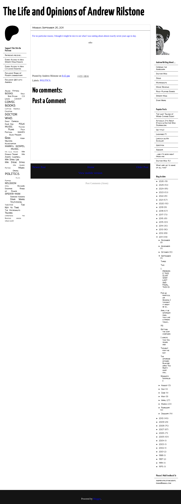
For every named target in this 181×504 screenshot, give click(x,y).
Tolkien (8, 212)
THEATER (9, 205)
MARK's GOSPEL (15, 146)
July (163, 389)
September (166, 256)
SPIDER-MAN (12, 193)
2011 (161, 237)
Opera (15, 170)
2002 (162, 448)
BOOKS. (9, 93)
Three (163, 261)
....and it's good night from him (165, 155)
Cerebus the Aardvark (161, 68)
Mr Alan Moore (11, 152)
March (164, 404)
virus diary (9, 221)
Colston (8, 111)
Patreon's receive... (13, 55)
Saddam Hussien (17, 196)
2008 (162, 425)
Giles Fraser (15, 134)
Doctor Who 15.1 (163, 160)
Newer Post (39, 167)
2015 (161, 222)
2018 (161, 211)
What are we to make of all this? (166, 166)
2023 (161, 192)
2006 (162, 433)
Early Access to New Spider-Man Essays (14, 60)
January (165, 413)
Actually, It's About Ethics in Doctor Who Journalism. (166, 123)
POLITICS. (45, 80)
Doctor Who (161, 73)
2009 (162, 422)
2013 (161, 229)
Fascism (22, 127)
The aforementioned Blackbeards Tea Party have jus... (166, 364)
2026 (162, 181)
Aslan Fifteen (12, 90)
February (165, 407)
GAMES (21, 132)
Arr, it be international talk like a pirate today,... (166, 316)
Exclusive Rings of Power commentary (14, 74)
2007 (162, 429)
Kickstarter (10, 143)
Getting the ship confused (166, 331)
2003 (162, 444)
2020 (162, 203)
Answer (159, 149)
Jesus (158, 78)
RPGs (7, 186)
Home (90, 167)
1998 (161, 455)
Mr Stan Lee (12, 159)
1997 (161, 459)
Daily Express (12, 121)
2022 (161, 196)
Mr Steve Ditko (15, 162)
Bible (23, 93)
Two (162, 265)
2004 (162, 440)
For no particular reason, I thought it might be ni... (166, 300)
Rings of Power (15, 189)
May (163, 396)
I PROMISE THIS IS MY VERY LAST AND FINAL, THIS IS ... (165, 279)
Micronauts (161, 82)
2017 (161, 214)
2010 (161, 418)
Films (11, 129)
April (164, 400)
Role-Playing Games (165, 91)
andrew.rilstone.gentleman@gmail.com (166, 481)
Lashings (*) (161, 134)
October (165, 252)
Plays (18, 178)
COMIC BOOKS (10, 104)
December (165, 240)
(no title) (160, 129)
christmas (9, 215)
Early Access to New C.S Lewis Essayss (14, 67)
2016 (161, 218)
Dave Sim (9, 124)
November (165, 246)
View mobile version (90, 172)
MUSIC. (15, 148)
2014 (161, 225)
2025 (161, 185)
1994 (161, 463)
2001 (161, 451)
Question (160, 145)
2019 (161, 207)
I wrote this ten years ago (165, 341)
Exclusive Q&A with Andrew (13, 80)
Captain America (12, 109)
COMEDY (17, 99)
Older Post (142, 167)
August (164, 385)
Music (21, 167)
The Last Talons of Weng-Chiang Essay (165, 115)
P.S (162, 325)
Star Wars (17, 199)
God (7, 138)
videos (18, 218)
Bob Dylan (12, 96)
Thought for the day (165, 350)
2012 (161, 233)
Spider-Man (161, 95)
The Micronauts (12, 210)
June (163, 392)
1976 (161, 466)
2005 (162, 436)
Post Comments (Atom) (97, 183)
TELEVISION (16, 202)
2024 (161, 188)
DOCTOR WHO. (11, 116)
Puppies (8, 180)
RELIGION (10, 183)
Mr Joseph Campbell (15, 155)
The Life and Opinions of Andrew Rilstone (73, 12)
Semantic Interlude (165, 378)
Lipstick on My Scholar (162, 139)
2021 (161, 200)
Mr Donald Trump (15, 153)
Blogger (97, 498)
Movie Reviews (162, 87)
